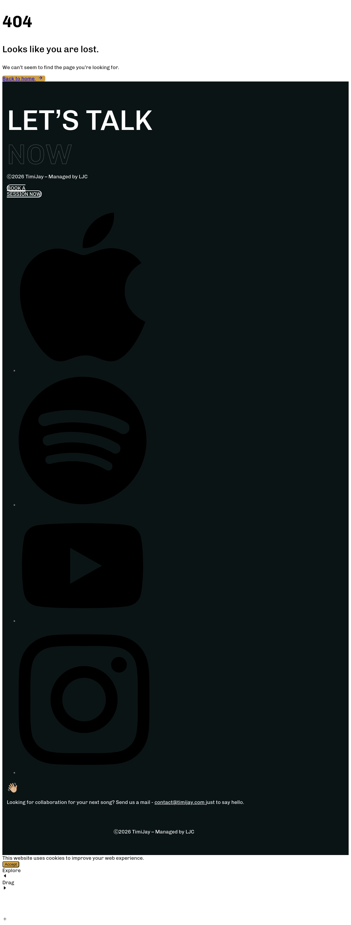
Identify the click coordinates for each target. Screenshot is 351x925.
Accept (11, 864)
